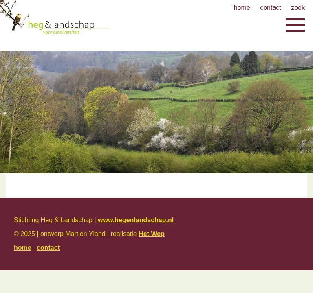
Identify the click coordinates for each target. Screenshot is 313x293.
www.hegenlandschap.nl (136, 219)
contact (270, 7)
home (242, 7)
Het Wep (152, 233)
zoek (298, 7)
